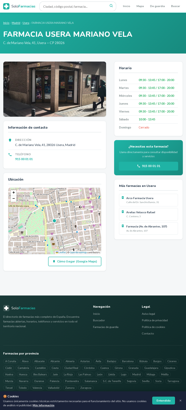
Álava (25, 361)
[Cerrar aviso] (180, 400)
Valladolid (53, 387)
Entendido (164, 401)
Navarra (23, 381)
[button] (54, 221)
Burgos (157, 361)
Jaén (55, 374)
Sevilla (145, 381)
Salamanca (91, 381)
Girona (119, 367)
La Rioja (68, 374)
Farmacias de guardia (105, 327)
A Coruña (10, 361)
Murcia (9, 381)
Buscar (175, 6)
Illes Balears (40, 374)
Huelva (9, 374)
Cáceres (172, 361)
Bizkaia (143, 361)
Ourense (39, 381)
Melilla (165, 374)
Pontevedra (72, 381)
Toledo (22, 387)
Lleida (111, 374)
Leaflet (61, 252)
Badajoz (111, 361)
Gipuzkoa (169, 367)
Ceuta (55, 367)
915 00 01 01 (24, 159)
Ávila (98, 361)
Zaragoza (85, 387)
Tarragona (173, 381)
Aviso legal (148, 313)
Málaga (151, 374)
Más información (43, 405)
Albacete (39, 361)
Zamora (69, 387)
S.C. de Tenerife (112, 381)
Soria (158, 381)
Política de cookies (153, 327)
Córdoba (89, 367)
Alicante (55, 361)
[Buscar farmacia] (77, 6)
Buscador (99, 320)
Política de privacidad (155, 320)
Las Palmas (85, 374)
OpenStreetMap (78, 252)
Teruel (9, 387)
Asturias (85, 361)
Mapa (140, 6)
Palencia (54, 381)
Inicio (126, 6)
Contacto (148, 333)
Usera (26, 22)
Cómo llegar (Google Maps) (74, 261)
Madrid (16, 22)
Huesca (23, 374)
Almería (70, 361)
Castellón (40, 367)
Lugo (123, 374)
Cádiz (8, 367)
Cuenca (104, 367)
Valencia (37, 387)
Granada (133, 367)
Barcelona (128, 361)
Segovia (131, 381)
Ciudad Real (71, 367)
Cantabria (23, 367)
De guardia (157, 6)
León (100, 374)
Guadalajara (151, 367)
